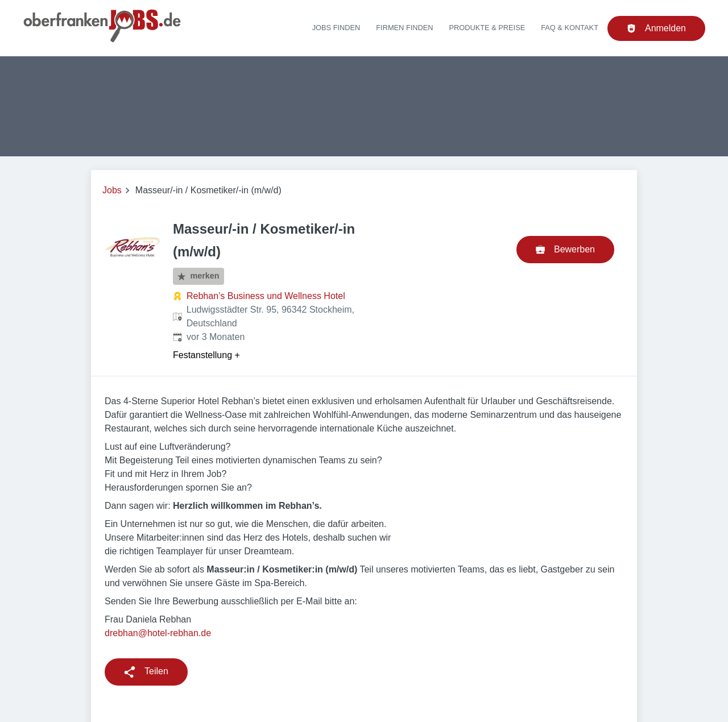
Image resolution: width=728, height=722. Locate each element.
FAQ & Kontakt (569, 27)
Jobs (112, 190)
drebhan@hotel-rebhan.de (158, 633)
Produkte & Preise (487, 27)
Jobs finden (336, 27)
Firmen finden (404, 27)
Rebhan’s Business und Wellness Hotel (266, 296)
